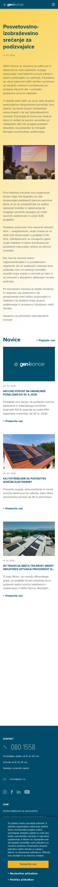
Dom (6, 804)
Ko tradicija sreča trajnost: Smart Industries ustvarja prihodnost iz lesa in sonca (28, 569)
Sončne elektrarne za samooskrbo (20, 811)
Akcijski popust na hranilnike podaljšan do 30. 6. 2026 (24, 393)
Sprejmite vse (28, 864)
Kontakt (8, 738)
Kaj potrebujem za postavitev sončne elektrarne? (24, 480)
